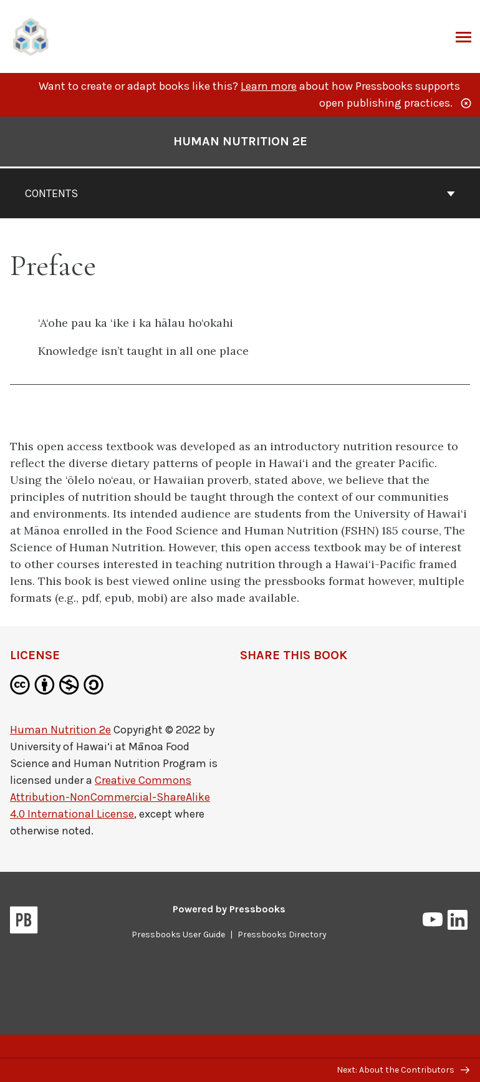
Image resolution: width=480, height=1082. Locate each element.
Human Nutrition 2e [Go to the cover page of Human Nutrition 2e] (240, 141)
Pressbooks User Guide (178, 934)
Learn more (269, 86)
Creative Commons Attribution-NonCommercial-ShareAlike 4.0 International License (110, 797)
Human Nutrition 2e (60, 730)
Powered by (229, 909)
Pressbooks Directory (282, 934)
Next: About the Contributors (403, 1070)
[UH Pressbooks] (31, 35)
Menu (462, 38)
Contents (240, 193)
